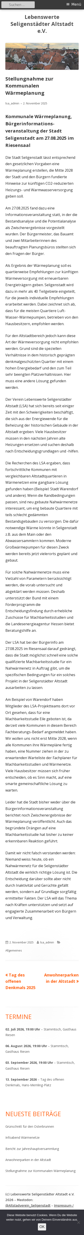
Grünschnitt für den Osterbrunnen (29, 1126)
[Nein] (78, 1222)
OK (42, 1227)
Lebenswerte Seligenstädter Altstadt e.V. (42, 23)
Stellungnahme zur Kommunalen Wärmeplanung (40, 1171)
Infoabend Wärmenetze (22, 1137)
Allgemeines (13, 950)
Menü (76, 4)
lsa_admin (12, 103)
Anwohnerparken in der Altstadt (28, 1160)
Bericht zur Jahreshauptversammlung (32, 1149)
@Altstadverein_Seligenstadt (27, 1205)
